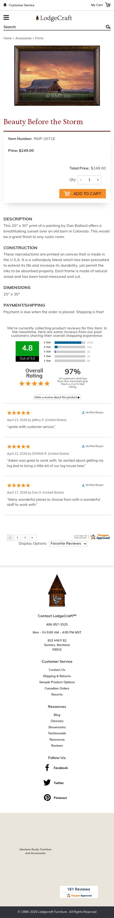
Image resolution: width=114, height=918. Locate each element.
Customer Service (21, 5)
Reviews (57, 745)
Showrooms (57, 727)
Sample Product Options (57, 682)
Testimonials (57, 733)
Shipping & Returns (57, 676)
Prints (39, 38)
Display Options (32, 544)
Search (108, 27)
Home (8, 38)
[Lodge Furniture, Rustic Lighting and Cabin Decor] (54, 18)
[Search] (52, 27)
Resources (57, 739)
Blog (57, 715)
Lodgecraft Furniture (52, 912)
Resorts (57, 694)
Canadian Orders (57, 688)
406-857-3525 (57, 624)
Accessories (23, 38)
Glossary (57, 721)
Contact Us (57, 670)
